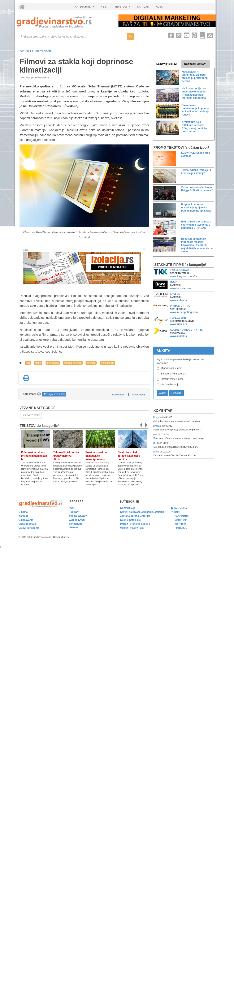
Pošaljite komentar (54, 394)
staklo (38, 362)
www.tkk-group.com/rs (183, 276)
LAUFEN (175, 293)
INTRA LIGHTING (180, 305)
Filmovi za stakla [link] (31, 415)
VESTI (104, 6)
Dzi (155, 443)
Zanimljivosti (42, 51)
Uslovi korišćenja (28, 527)
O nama (23, 512)
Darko (156, 451)
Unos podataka (27, 523)
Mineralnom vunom (171, 368)
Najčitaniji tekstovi (195, 63)
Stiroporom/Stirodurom (173, 373)
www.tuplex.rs (178, 324)
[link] (64, 22)
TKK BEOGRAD (179, 270)
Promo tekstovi (78, 515)
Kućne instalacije (130, 520)
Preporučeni (138, 394)
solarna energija (73, 362)
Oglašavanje (25, 520)
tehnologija (53, 362)
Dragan (157, 417)
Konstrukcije (127, 508)
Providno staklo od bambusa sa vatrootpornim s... (97, 456)
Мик (155, 434)
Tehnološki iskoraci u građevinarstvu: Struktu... (66, 456)
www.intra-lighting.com (184, 312)
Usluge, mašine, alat (132, 527)
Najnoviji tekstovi (166, 63)
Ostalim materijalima (172, 379)
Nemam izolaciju (170, 384)
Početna (23, 51)
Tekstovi (74, 511)
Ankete (73, 527)
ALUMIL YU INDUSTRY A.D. (186, 329)
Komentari (163, 410)
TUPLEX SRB (178, 317)
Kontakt (23, 516)
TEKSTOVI (123, 7)
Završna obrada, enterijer (135, 516)
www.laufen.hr (178, 300)
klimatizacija (107, 362)
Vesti (72, 507)
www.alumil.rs (178, 336)
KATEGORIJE (85, 7)
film (28, 362)
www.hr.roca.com (180, 288)
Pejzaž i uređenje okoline (135, 523)
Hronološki (118, 394)
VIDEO (159, 6)
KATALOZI (143, 6)
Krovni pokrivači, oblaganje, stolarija (142, 512)
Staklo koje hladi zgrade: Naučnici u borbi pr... (129, 456)
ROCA (173, 282)
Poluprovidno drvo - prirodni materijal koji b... (34, 456)
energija (91, 362)
